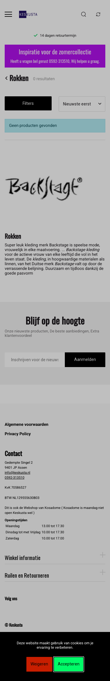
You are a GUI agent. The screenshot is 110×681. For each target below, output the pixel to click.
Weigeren (39, 664)
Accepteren (68, 664)
